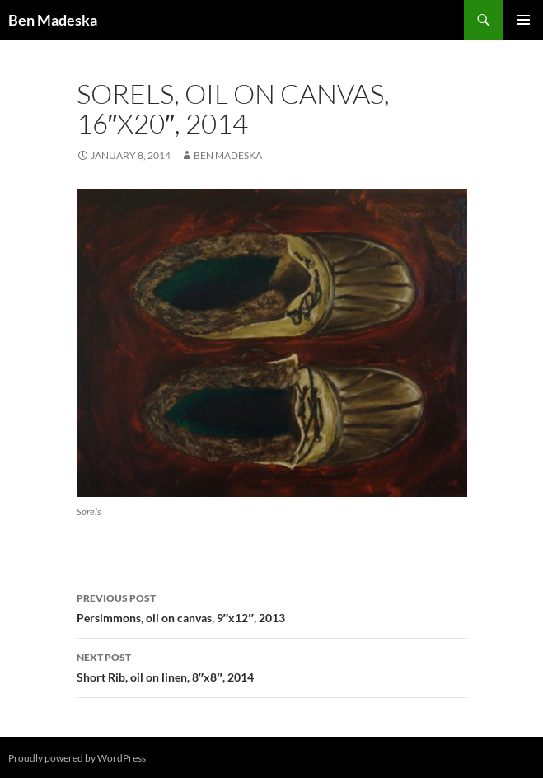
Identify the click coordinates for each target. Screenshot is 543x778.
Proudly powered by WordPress (77, 758)
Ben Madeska (52, 20)
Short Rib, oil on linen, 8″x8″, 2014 (272, 666)
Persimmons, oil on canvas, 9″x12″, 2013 (272, 606)
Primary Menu (523, 20)
